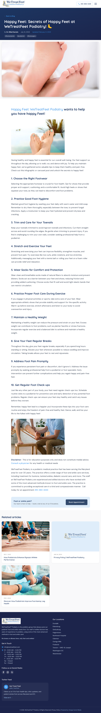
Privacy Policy (56, 710)
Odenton (56, 639)
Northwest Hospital (59, 635)
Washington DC (58, 651)
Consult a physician (20, 463)
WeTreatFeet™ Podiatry (32, 710)
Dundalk (55, 623)
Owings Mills (57, 642)
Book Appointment (76, 502)
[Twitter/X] (12, 672)
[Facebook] (3, 672)
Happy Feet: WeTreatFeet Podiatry (37, 109)
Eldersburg (56, 626)
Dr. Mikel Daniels (12, 32)
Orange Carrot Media (75, 710)
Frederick (56, 645)
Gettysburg (57, 629)
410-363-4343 (41, 490)
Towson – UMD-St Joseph (62, 648)
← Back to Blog (9, 16)
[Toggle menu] (96, 4)
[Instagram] (7, 672)
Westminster (57, 654)
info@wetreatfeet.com (12, 647)
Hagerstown (57, 632)
